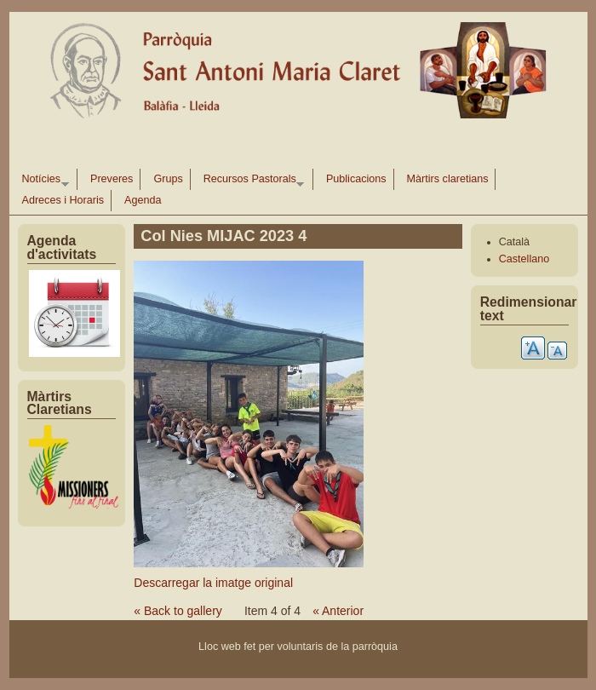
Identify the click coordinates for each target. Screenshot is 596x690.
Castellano (524, 259)
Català (514, 242)
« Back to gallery (178, 611)
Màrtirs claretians (448, 179)
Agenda (142, 200)
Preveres (111, 179)
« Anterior (338, 611)
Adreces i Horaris (63, 200)
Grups (167, 179)
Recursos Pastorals (251, 181)
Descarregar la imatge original (213, 582)
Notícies (42, 181)
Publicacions (356, 179)
